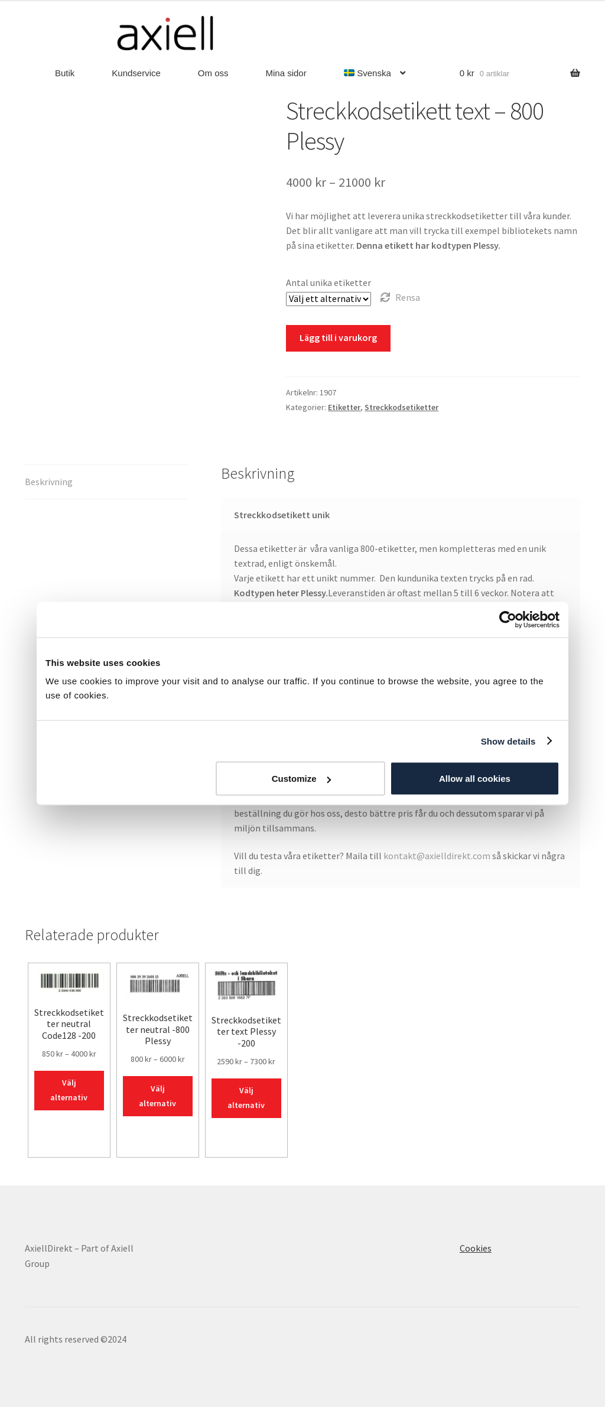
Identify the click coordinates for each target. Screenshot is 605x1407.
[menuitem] (374, 73)
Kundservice (136, 73)
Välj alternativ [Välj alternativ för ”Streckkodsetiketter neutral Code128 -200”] (68, 1090)
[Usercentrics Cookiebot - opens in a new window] (508, 619)
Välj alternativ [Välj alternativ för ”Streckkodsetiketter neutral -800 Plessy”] (157, 1096)
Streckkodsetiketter (401, 407)
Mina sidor (286, 73)
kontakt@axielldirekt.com (436, 856)
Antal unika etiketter (328, 282)
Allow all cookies (474, 779)
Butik (64, 73)
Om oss (213, 73)
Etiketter (344, 407)
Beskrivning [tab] (49, 482)
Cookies (476, 1248)
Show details (508, 741)
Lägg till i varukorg (338, 337)
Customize (301, 779)
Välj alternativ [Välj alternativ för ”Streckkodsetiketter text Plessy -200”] (246, 1097)
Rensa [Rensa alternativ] (407, 297)
